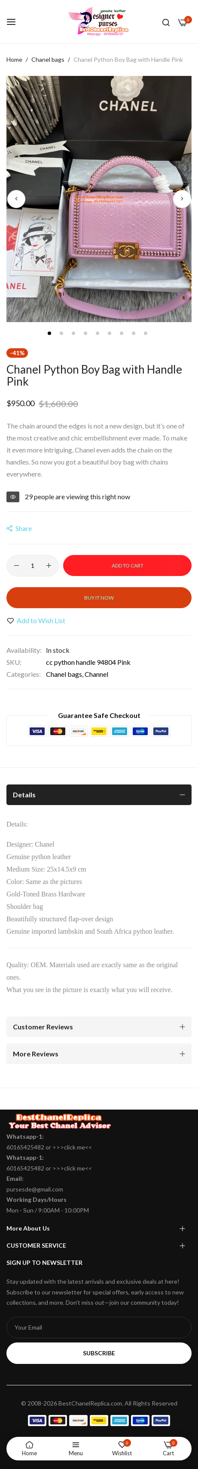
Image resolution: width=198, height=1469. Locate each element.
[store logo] (99, 21)
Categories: (23, 674)
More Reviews (35, 1054)
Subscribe (99, 1353)
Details (24, 794)
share (19, 528)
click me (74, 1147)
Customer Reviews (43, 1027)
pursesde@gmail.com (34, 1189)
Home (14, 59)
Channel (96, 674)
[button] (16, 199)
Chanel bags (47, 59)
